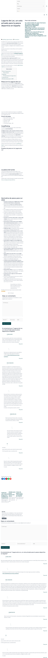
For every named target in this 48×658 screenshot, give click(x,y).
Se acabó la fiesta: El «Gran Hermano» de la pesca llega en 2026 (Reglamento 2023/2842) (35, 25)
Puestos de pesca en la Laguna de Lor (8, 75)
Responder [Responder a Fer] (21, 444)
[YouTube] (42, 652)
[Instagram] (40, 652)
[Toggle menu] (43, 6)
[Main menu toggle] (44, 15)
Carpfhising (4, 73)
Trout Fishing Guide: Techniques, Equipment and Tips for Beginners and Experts (35, 37)
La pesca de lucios (4, 76)
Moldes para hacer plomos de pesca (12, 485)
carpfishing (4, 40)
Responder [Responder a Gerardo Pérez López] (21, 414)
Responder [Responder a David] (21, 350)
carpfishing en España (20, 142)
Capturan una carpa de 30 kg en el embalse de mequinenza (5, 486)
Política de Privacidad (24, 651)
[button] (46, 6)
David (9, 342)
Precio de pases (5, 72)
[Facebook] (39, 652)
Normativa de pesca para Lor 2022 (7, 77)
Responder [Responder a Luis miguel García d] (21, 338)
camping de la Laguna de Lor (18, 54)
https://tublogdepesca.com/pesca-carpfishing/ (15, 349)
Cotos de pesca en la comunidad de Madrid (19, 485)
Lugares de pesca (8, 40)
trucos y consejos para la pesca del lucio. (7, 178)
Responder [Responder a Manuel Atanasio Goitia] (21, 378)
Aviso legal (24, 655)
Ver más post (4, 509)
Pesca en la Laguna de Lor (6, 71)
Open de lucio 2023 (30, 27)
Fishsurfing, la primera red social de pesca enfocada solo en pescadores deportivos (35, 30)
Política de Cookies (24, 653)
